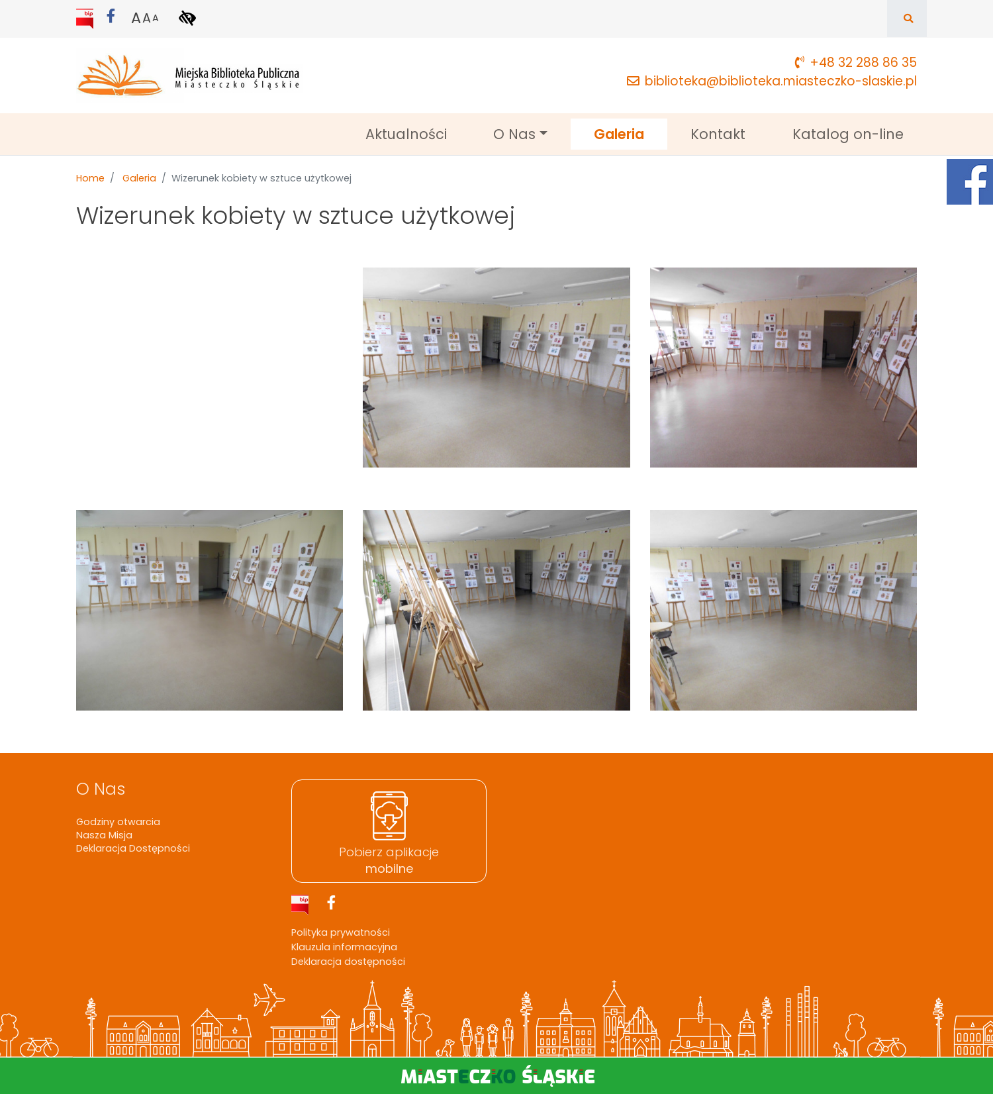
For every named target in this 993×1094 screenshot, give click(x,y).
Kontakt (717, 134)
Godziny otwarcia (118, 821)
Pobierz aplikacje (389, 860)
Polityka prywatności (340, 932)
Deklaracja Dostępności (133, 848)
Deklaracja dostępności (348, 961)
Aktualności (406, 134)
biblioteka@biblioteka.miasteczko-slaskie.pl (772, 81)
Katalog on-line (848, 134)
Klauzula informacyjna (344, 947)
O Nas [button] (514, 134)
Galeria (630, 133)
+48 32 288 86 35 (856, 63)
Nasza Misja (104, 835)
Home (90, 178)
